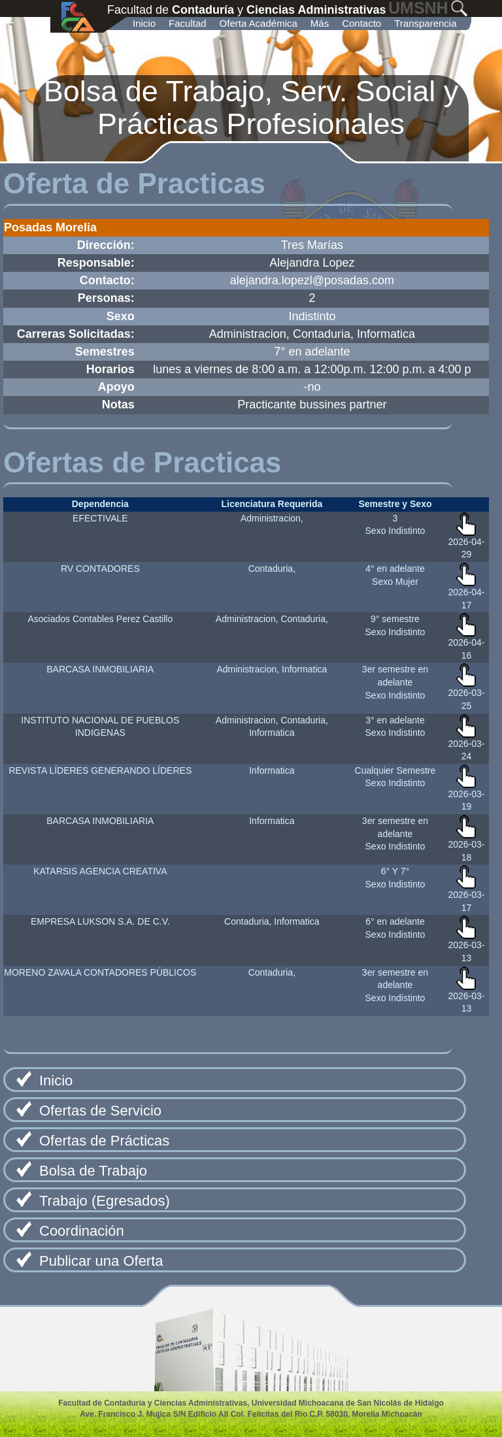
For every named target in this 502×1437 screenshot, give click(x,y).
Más (319, 23)
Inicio (144, 23)
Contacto (361, 23)
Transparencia (425, 23)
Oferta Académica (258, 23)
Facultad (188, 23)
